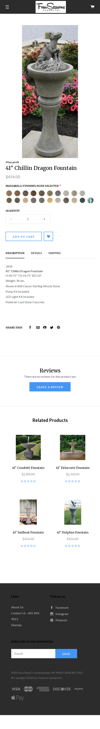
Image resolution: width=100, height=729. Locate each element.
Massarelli (12, 162)
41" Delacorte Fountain (73, 468)
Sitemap (16, 625)
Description (15, 253)
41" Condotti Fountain (28, 468)
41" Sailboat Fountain (28, 532)
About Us (17, 607)
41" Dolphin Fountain (72, 532)
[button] (7, 7)
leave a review (50, 387)
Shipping (54, 253)
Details (36, 253)
